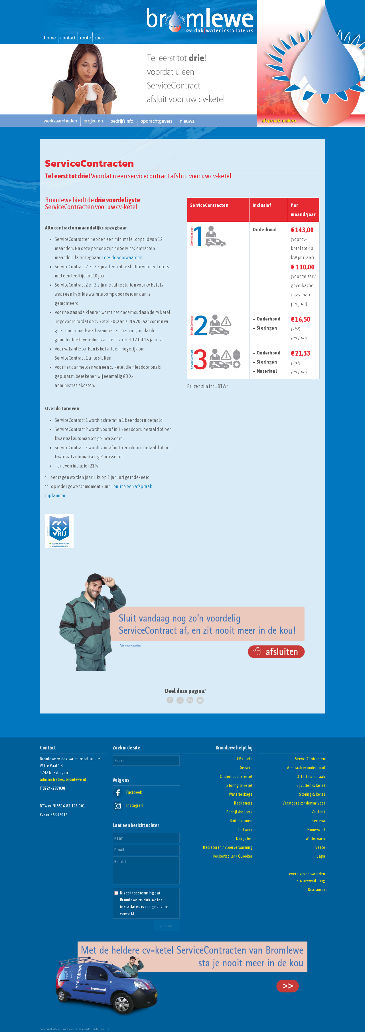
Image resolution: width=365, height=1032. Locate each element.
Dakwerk (245, 829)
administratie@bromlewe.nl (63, 779)
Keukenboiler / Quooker (232, 856)
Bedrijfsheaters (239, 812)
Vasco (320, 847)
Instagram (128, 805)
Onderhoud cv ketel (236, 776)
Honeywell (316, 829)
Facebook (127, 792)
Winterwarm (315, 838)
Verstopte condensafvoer (304, 803)
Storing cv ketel (239, 785)
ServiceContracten (310, 759)
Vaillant (318, 812)
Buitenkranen (241, 821)
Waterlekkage (240, 794)
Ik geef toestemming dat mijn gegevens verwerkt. (144, 903)
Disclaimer (316, 889)
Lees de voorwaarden (122, 257)
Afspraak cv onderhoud (306, 767)
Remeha (318, 821)
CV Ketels (244, 759)
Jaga (321, 856)
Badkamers (243, 803)
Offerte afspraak (311, 776)
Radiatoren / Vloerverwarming (227, 847)
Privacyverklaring (311, 880)
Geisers (246, 767)
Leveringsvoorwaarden (306, 874)
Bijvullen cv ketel (311, 785)
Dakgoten (244, 838)
